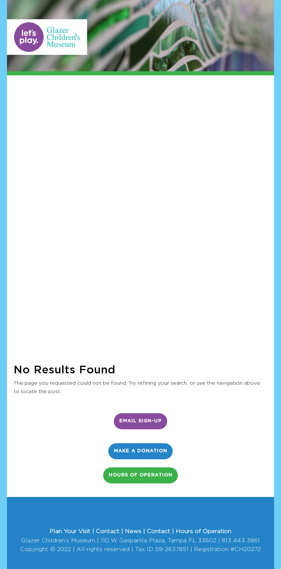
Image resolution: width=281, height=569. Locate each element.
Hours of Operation (140, 475)
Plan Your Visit (69, 531)
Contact (107, 531)
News (133, 531)
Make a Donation (140, 451)
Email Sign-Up (140, 421)
